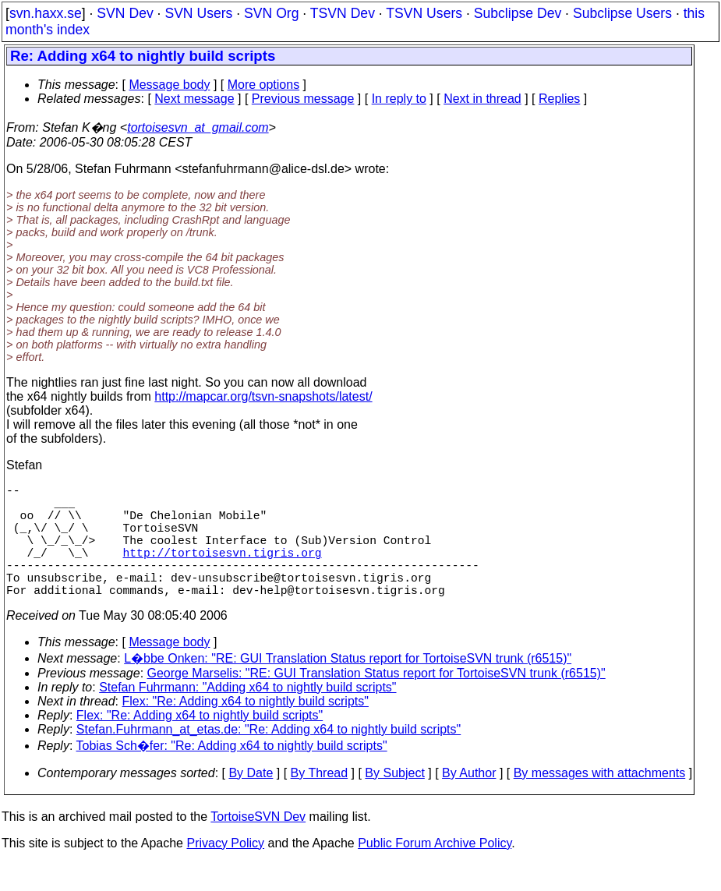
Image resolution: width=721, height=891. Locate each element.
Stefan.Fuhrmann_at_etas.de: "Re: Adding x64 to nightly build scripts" (268, 757)
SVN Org (271, 13)
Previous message (303, 98)
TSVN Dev (342, 13)
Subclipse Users (622, 13)
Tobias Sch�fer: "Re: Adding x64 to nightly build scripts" (231, 773)
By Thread (319, 801)
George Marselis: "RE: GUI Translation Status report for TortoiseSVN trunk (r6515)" (376, 701)
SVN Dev (125, 13)
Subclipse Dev (517, 13)
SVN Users (198, 13)
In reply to (399, 98)
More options (264, 84)
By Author (469, 801)
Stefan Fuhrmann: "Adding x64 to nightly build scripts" (247, 715)
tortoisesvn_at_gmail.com (197, 127)
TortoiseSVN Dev (258, 844)
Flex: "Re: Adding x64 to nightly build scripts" (245, 729)
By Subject (394, 801)
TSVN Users (424, 13)
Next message (194, 98)
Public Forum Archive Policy (434, 871)
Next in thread (482, 98)
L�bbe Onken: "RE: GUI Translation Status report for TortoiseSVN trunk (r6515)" (347, 686)
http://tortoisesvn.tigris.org (222, 570)
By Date (250, 801)
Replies (559, 98)
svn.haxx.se (45, 13)
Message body (169, 84)
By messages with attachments (600, 801)
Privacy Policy (225, 871)
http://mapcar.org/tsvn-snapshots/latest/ (263, 396)
